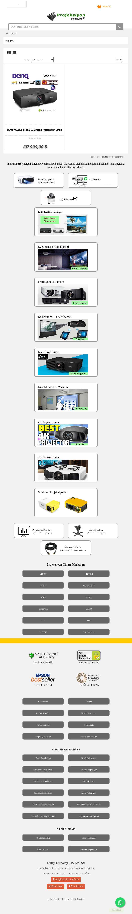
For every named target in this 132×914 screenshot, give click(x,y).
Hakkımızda (43, 702)
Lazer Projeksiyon (89, 793)
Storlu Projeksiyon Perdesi (43, 804)
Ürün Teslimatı (43, 849)
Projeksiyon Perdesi (89, 736)
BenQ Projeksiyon (89, 758)
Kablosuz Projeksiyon (43, 793)
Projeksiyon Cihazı (43, 736)
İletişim (89, 702)
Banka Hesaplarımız (89, 849)
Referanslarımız (43, 725)
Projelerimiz (89, 725)
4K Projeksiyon (89, 781)
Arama (14, 33)
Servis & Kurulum (43, 713)
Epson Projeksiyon (43, 758)
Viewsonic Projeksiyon (43, 770)
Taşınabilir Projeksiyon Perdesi (43, 816)
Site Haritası (76, 886)
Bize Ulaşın (56, 886)
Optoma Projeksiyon (89, 770)
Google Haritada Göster (66, 879)
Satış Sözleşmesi (89, 838)
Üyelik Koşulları (43, 838)
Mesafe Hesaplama (88, 713)
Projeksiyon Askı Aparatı (89, 816)
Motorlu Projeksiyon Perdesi (88, 804)
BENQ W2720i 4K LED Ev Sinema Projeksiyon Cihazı (34, 130)
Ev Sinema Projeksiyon (43, 781)
